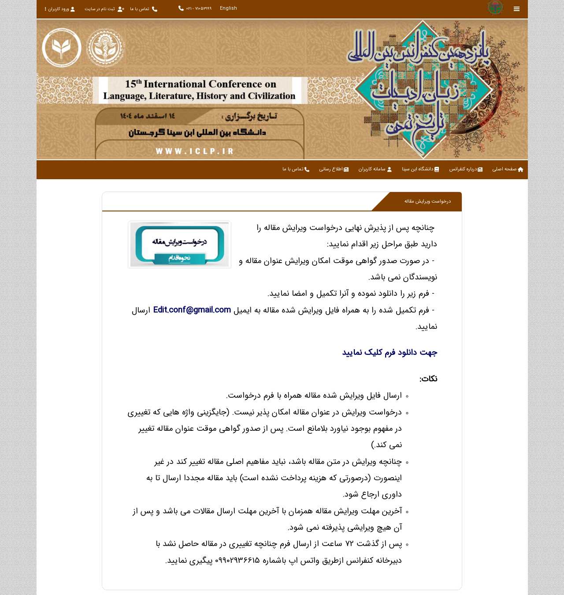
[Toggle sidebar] (517, 9)
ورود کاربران (60, 9)
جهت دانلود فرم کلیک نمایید (389, 352)
